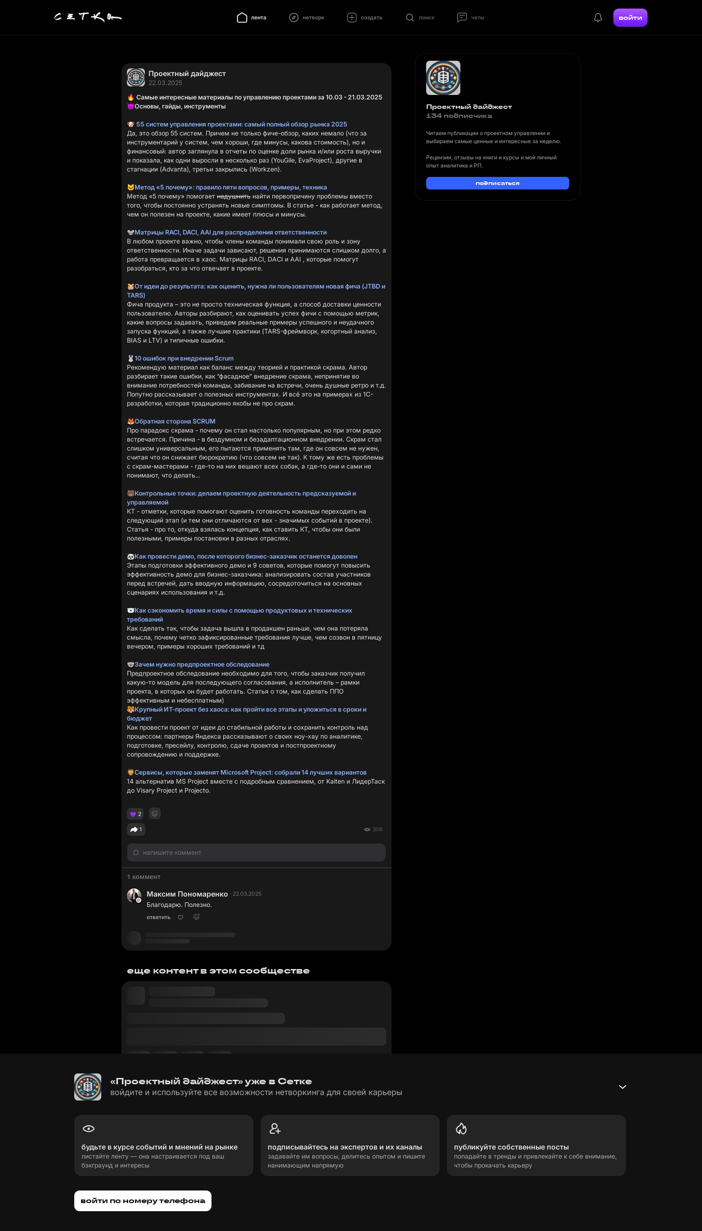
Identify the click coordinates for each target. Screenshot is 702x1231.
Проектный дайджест (187, 73)
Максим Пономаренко (187, 893)
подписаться (498, 183)
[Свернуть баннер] (622, 1087)
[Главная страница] (88, 17)
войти (630, 17)
